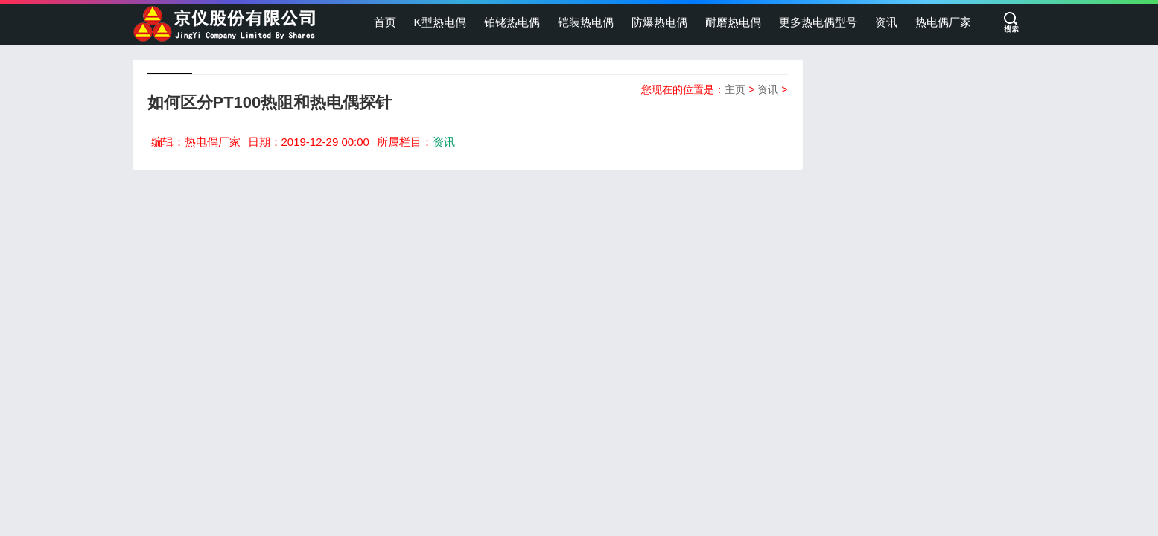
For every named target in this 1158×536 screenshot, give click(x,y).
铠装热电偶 (586, 22)
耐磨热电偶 (733, 22)
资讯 (886, 22)
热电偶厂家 (943, 22)
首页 (385, 22)
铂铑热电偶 (512, 22)
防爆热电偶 (659, 22)
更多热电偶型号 (818, 22)
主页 (735, 89)
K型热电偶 (440, 22)
